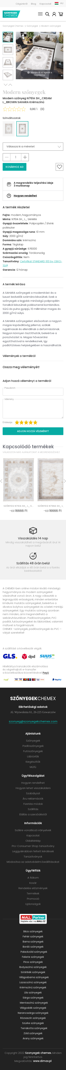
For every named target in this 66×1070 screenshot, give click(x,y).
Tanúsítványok (33, 856)
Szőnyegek (32, 26)
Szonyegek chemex (11, 14)
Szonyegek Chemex (13, 26)
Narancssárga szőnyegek (33, 1013)
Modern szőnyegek (51, 26)
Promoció (33, 899)
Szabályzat (33, 793)
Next (6, 85)
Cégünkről (21, 3)
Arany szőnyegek (33, 1038)
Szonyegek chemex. (38, 1053)
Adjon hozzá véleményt (33, 431)
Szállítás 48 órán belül (33, 563)
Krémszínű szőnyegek (33, 987)
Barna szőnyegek (33, 941)
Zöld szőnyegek (33, 1033)
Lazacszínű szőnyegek (33, 982)
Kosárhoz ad (14, 167)
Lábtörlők (33, 756)
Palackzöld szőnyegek (34, 952)
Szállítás (33, 809)
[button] (33, 146)
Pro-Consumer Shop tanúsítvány (33, 846)
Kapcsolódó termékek (28, 446)
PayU (46, 672)
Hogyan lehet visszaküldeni (33, 788)
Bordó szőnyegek (33, 946)
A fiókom (54, 14)
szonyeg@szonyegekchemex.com (33, 721)
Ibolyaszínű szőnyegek (33, 967)
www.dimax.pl (42, 1061)
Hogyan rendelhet (25, 195)
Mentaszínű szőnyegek (34, 1002)
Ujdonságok (33, 904)
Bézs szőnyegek (33, 931)
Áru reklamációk (33, 798)
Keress (47, 14)
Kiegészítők (33, 762)
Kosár (60, 14)
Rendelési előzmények (33, 888)
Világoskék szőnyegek (33, 1008)
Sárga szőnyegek (33, 997)
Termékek (33, 893)
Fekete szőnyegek (33, 957)
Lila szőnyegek (33, 992)
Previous (10, 85)
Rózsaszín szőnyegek (33, 1018)
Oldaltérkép (33, 841)
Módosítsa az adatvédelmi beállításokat (33, 862)
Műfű (33, 767)
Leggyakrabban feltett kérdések (33, 851)
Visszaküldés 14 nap (33, 538)
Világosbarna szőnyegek (34, 977)
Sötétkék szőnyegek (33, 972)
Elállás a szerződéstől (33, 814)
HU (61, 3)
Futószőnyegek (33, 751)
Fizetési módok (33, 804)
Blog (33, 3)
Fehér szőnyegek (33, 936)
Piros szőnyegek (33, 962)
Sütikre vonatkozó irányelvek (33, 830)
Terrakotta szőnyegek (34, 1028)
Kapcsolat (45, 3)
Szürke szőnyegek (33, 1023)
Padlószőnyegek (33, 746)
